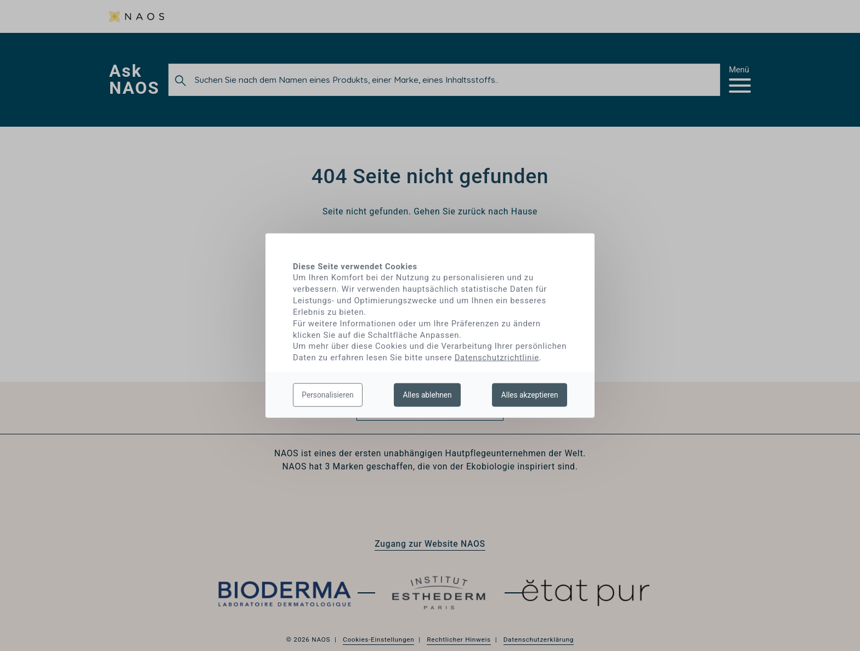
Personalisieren (327, 394)
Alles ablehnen (427, 394)
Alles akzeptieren (529, 394)
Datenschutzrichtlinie (497, 358)
